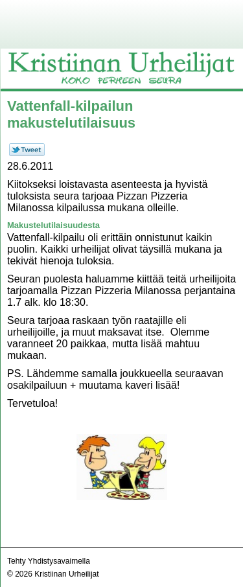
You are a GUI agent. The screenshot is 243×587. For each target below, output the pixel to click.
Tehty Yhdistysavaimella (48, 561)
